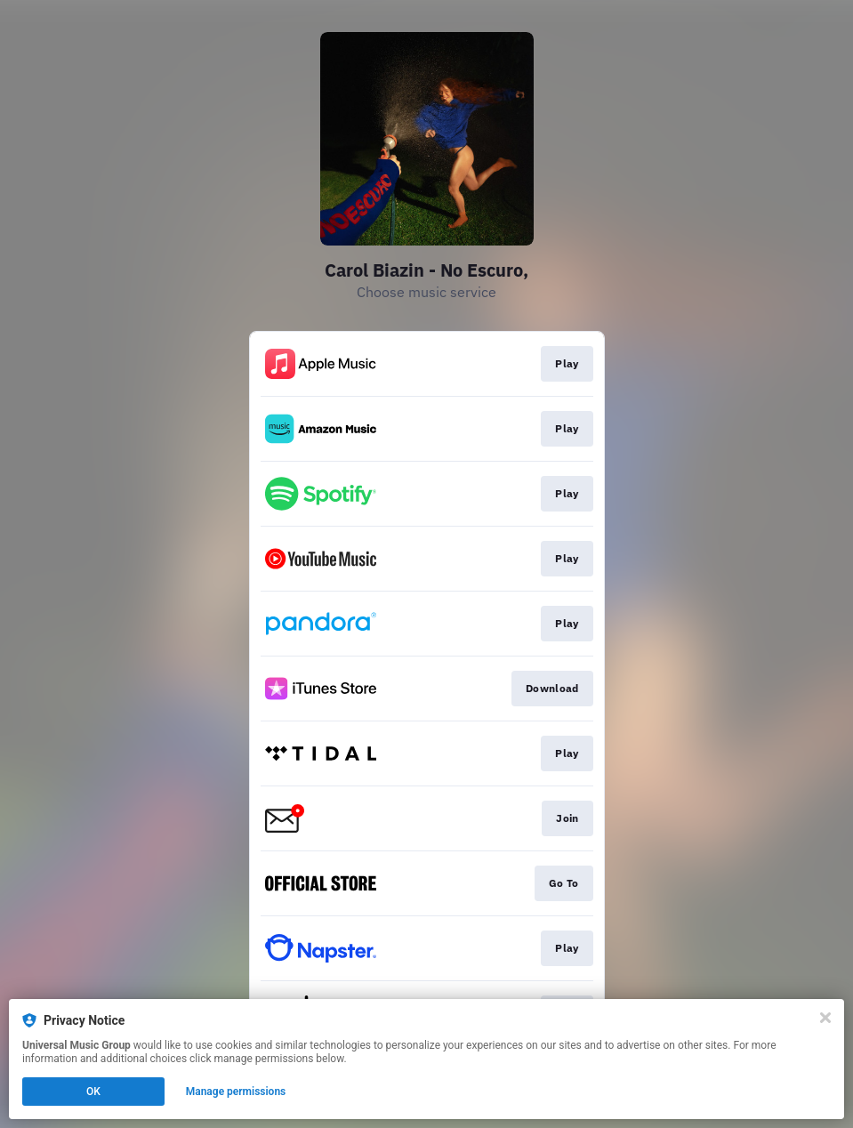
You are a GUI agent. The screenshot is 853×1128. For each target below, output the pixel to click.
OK (93, 1091)
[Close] (825, 1017)
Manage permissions (236, 1091)
